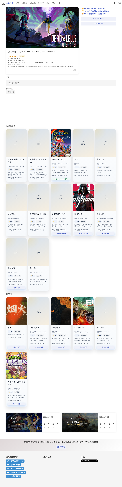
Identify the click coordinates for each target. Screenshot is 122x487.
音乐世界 (100, 159)
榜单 (47, 3)
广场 (53, 3)
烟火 (9, 327)
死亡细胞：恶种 (58, 214)
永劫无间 (100, 214)
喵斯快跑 (11, 214)
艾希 (76, 159)
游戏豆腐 (7, 3)
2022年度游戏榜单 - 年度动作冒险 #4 (96, 11)
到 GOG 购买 (16, 288)
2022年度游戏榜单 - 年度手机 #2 (95, 9)
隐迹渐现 (56, 327)
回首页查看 (61, 447)
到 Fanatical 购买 (98, 18)
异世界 (33, 268)
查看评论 (11, 92)
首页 (17, 3)
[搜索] (115, 3)
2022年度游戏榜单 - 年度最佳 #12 (95, 14)
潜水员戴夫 (34, 327)
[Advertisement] (61, 109)
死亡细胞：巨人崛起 (38, 214)
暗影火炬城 (79, 327)
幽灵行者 (78, 214)
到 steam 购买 (98, 23)
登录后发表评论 (13, 83)
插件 (58, 3)
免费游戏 (24, 3)
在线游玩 (33, 3)
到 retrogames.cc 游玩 (61, 179)
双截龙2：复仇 (58, 159)
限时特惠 (41, 3)
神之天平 (100, 327)
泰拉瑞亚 (11, 268)
